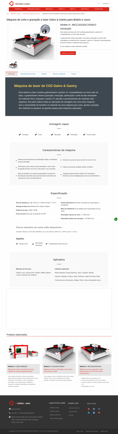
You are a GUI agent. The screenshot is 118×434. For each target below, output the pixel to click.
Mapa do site (104, 431)
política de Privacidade (92, 431)
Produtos (19, 9)
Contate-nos (99, 9)
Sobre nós (85, 9)
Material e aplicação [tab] (59, 74)
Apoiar (73, 9)
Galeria (62, 9)
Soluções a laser (34, 9)
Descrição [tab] (11, 74)
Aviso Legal (80, 431)
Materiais (50, 9)
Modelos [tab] (44, 74)
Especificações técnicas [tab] (28, 74)
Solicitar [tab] (73, 74)
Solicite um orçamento (68, 53)
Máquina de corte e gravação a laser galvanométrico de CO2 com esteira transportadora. (91, 371)
